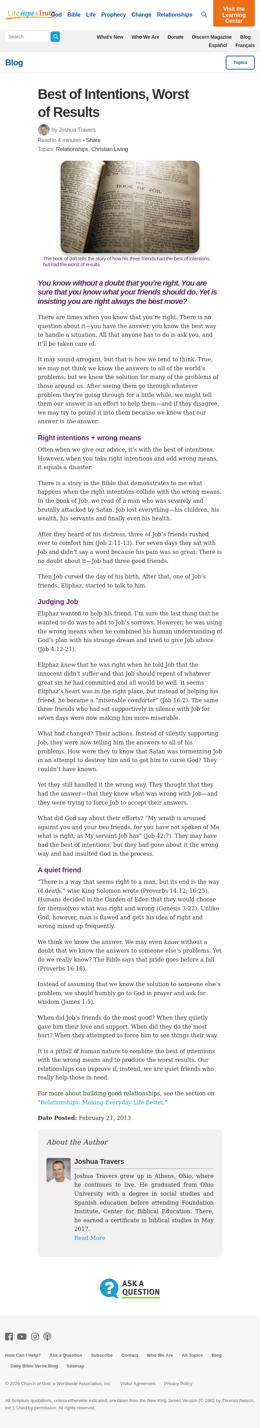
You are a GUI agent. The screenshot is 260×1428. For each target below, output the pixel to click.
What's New (110, 37)
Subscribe (102, 1355)
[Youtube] (23, 1336)
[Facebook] (10, 1336)
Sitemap (75, 1366)
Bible (73, 15)
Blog (245, 37)
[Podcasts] (48, 1336)
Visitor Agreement (137, 1383)
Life (91, 15)
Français (245, 45)
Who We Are (145, 37)
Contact (129, 1355)
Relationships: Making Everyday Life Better (102, 1102)
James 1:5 (77, 1002)
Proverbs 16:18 (61, 968)
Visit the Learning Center (234, 15)
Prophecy (113, 15)
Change (141, 15)
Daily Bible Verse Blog (34, 1366)
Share (93, 140)
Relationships (174, 15)
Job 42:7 (157, 836)
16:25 (197, 891)
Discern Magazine (212, 37)
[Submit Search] (55, 36)
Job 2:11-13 (113, 543)
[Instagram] (36, 1336)
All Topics (192, 1355)
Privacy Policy (178, 1383)
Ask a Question (66, 1355)
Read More (89, 1238)
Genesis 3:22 (176, 908)
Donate (175, 37)
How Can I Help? (23, 1355)
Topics (240, 62)
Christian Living (109, 149)
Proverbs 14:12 (164, 891)
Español (218, 45)
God (56, 15)
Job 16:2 (173, 700)
